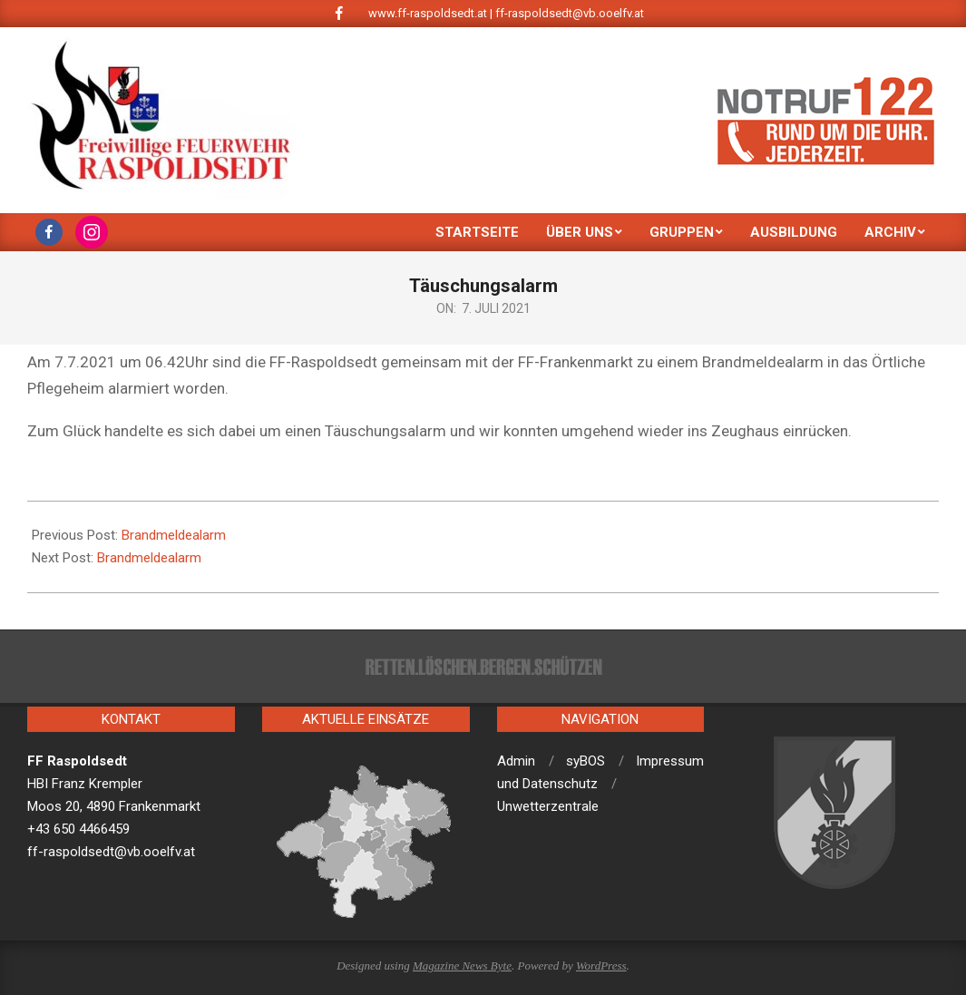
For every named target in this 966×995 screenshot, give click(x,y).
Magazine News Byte (462, 965)
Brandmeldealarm (174, 535)
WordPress (601, 965)
